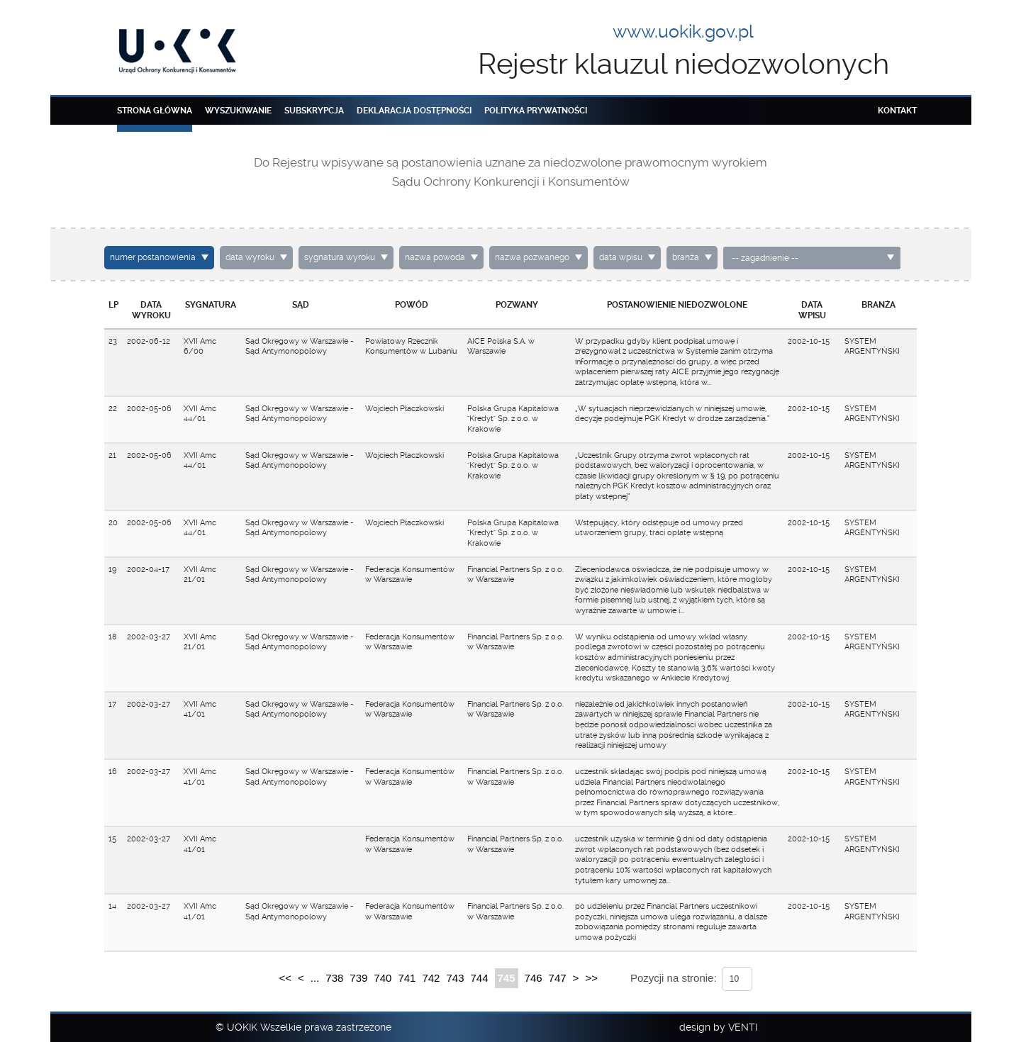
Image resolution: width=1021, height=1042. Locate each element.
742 (431, 978)
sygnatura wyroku (339, 257)
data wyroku (249, 257)
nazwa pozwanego (532, 257)
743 (455, 978)
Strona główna (154, 111)
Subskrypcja (314, 111)
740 (382, 978)
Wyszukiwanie (238, 111)
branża (685, 257)
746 (533, 978)
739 (358, 978)
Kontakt (897, 111)
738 (334, 978)
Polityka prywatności (535, 111)
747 (558, 978)
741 (406, 978)
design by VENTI (718, 1027)
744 (479, 978)
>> (591, 978)
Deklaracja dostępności (414, 111)
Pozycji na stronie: (673, 978)
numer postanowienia (153, 257)
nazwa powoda (435, 257)
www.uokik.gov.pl (683, 31)
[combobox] (811, 258)
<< (285, 978)
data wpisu (620, 257)
